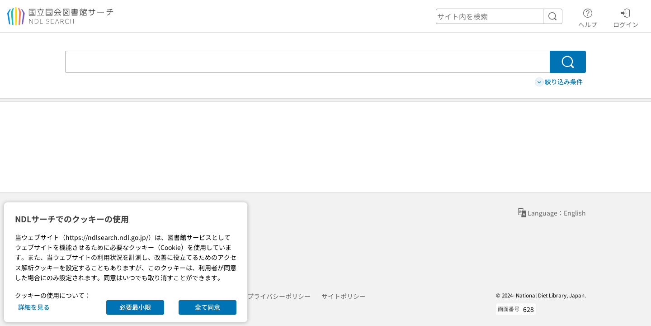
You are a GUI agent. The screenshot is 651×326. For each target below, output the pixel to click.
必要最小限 (135, 307)
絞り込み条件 (559, 81)
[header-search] (499, 16)
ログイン (625, 17)
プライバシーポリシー (279, 296)
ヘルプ (587, 17)
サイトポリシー (343, 296)
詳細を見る (34, 307)
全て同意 (207, 307)
